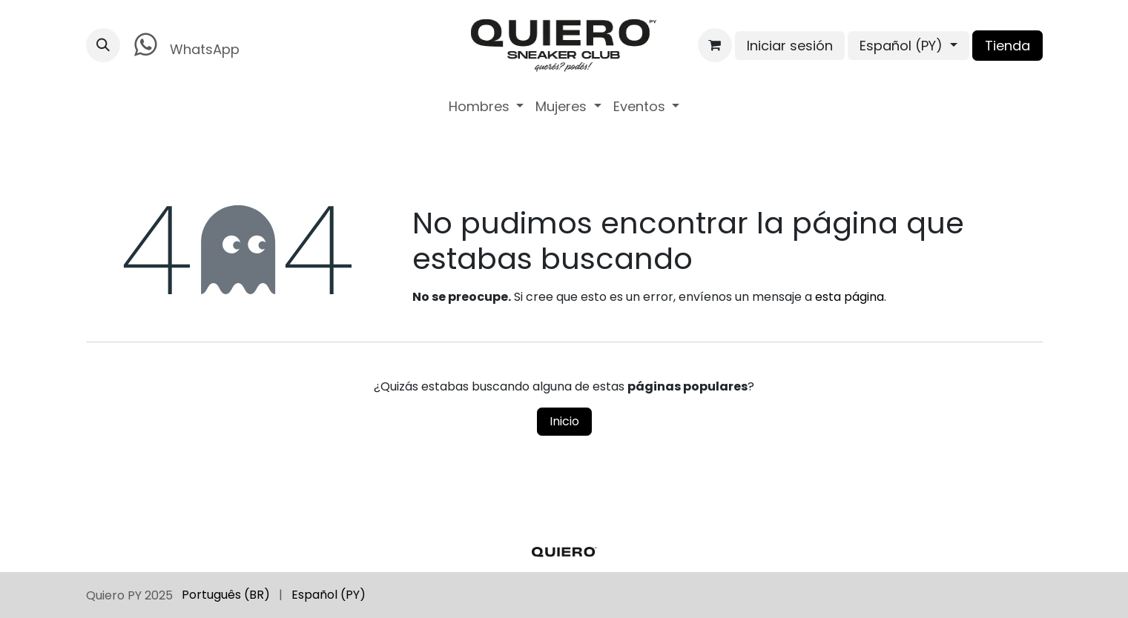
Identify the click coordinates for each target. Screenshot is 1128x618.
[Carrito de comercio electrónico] (715, 45)
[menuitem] (486, 106)
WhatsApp (184, 45)
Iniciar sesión (790, 45)
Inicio (564, 421)
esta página (849, 296)
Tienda (1007, 45)
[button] (103, 45)
